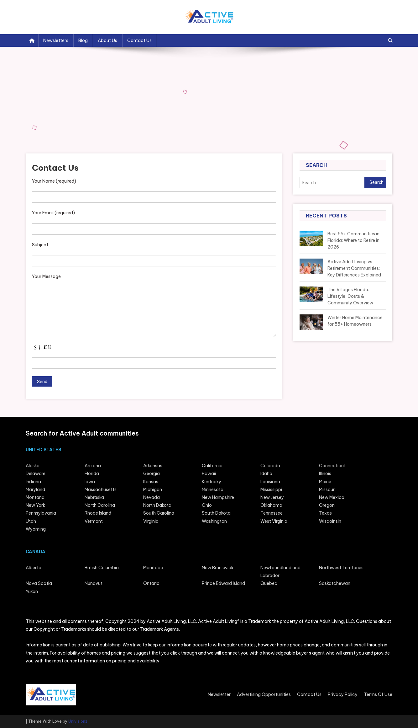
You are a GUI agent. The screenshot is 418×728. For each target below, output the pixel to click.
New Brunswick (217, 567)
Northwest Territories (341, 567)
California (212, 465)
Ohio (207, 505)
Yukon (32, 591)
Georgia (151, 473)
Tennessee (271, 513)
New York (35, 505)
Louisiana (270, 481)
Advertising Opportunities (264, 694)
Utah (31, 521)
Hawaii (209, 473)
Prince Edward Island (223, 583)
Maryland (35, 489)
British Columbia (102, 567)
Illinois (325, 473)
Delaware (35, 473)
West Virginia (273, 521)
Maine (325, 481)
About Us (107, 40)
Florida (92, 473)
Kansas (150, 481)
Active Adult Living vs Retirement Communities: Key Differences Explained (354, 268)
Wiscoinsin (330, 521)
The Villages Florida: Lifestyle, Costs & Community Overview (350, 296)
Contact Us (139, 40)
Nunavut (93, 583)
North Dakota (157, 505)
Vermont (94, 521)
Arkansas (152, 465)
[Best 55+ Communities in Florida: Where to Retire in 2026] (311, 240)
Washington (214, 521)
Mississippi (271, 489)
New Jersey (272, 497)
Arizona (93, 465)
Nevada (151, 497)
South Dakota (216, 513)
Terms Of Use (378, 694)
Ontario (151, 583)
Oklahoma (271, 505)
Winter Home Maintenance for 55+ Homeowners (355, 321)
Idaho (266, 473)
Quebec (268, 583)
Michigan (152, 489)
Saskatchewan (334, 583)
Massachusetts (101, 489)
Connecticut (332, 465)
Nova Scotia (39, 583)
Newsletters (55, 40)
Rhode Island (98, 513)
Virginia (151, 521)
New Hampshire (218, 497)
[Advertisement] (209, 106)
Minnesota (212, 489)
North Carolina (100, 505)
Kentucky (211, 481)
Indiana (33, 481)
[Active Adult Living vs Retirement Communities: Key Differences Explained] (311, 268)
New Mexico (331, 497)
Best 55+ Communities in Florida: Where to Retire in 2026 (353, 240)
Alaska (32, 465)
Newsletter (219, 694)
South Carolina (158, 513)
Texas (325, 513)
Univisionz (77, 721)
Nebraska (94, 497)
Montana (35, 497)
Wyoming (36, 529)
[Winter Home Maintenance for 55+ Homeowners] (311, 322)
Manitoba (153, 567)
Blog (83, 40)
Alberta (33, 567)
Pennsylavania (41, 513)
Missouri (327, 489)
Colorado (270, 465)
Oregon (327, 505)
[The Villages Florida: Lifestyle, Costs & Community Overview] (311, 296)
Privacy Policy (343, 694)
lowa (90, 481)
